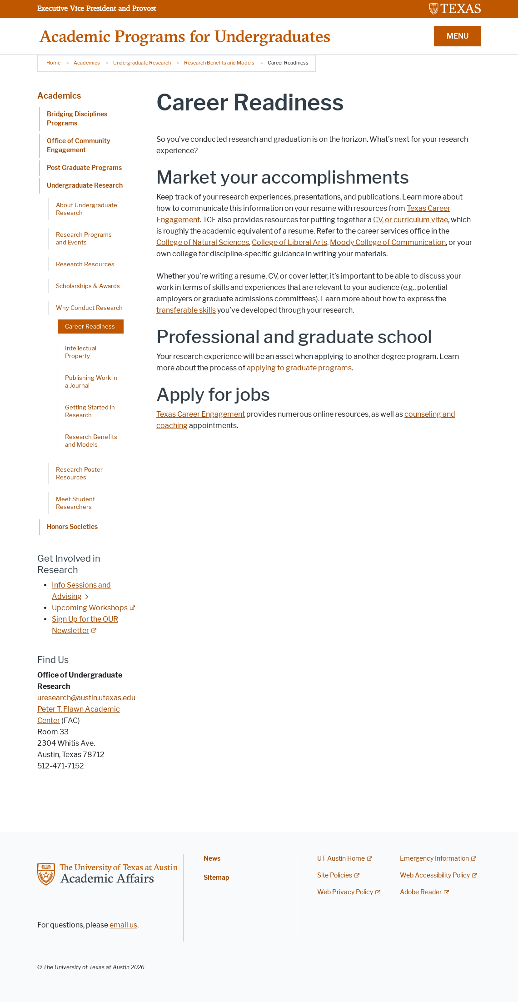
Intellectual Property (80, 351)
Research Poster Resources (79, 473)
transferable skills (186, 310)
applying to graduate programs (299, 368)
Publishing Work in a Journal (91, 381)
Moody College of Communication (388, 242)
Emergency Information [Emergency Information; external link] (434, 858)
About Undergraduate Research (86, 208)
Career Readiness (90, 326)
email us (123, 925)
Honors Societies (72, 527)
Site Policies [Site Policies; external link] (334, 875)
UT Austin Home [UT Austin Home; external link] (341, 858)
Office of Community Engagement (78, 145)
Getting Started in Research (90, 411)
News (212, 858)
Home (53, 63)
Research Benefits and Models (219, 63)
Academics (87, 63)
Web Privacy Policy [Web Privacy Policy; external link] (345, 892)
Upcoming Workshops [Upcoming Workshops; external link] (90, 607)
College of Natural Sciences (202, 242)
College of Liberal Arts (289, 242)
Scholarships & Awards (88, 285)
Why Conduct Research (89, 307)
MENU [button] (457, 36)
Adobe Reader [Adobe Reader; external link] (421, 892)
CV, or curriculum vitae (410, 219)
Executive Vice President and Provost (96, 8)
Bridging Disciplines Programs (77, 118)
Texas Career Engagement (200, 414)
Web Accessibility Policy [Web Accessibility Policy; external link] (435, 875)
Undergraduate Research (142, 63)
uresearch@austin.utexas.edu (86, 697)
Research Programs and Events (84, 238)
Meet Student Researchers (75, 502)
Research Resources (85, 264)
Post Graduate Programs (84, 168)
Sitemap (216, 878)
